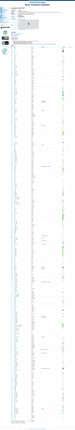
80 (11, 351)
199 (11, 273)
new (14, 180)
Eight (15, 91)
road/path (15, 209)
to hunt (15, 321)
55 (11, 408)
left (14, 147)
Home (2, 7)
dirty (14, 77)
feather (15, 102)
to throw (15, 362)
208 (11, 103)
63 (11, 170)
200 (11, 119)
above (15, 48)
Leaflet (19, 28)
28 (11, 280)
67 (11, 339)
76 (11, 329)
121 (11, 217)
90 (11, 297)
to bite (15, 278)
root (14, 210)
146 (11, 52)
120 (11, 245)
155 (11, 155)
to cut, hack (15, 294)
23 (11, 64)
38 (11, 284)
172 (11, 287)
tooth (15, 373)
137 (11, 279)
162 (11, 192)
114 (11, 146)
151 (11, 125)
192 (11, 50)
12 (11, 233)
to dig (15, 297)
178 (11, 256)
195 (11, 187)
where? (15, 396)
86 (11, 312)
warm (15, 382)
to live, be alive (16, 329)
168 (11, 76)
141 (11, 391)
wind (15, 405)
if (14, 141)
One (14, 193)
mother (15, 167)
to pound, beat (16, 333)
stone (15, 245)
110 (11, 241)
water (15, 383)
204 (11, 91)
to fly (15, 311)
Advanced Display (4, 17)
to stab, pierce (16, 354)
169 (11, 414)
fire (14, 104)
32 (11, 372)
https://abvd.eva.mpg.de (32, 0)
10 (11, 77)
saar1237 (27, 11)
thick (15, 267)
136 (11, 405)
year (14, 414)
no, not (15, 187)
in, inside (15, 142)
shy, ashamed (16, 228)
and (14, 50)
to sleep (15, 346)
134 (11, 277)
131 (11, 71)
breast (15, 68)
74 (11, 323)
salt (14, 214)
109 (11, 166)
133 (11, 204)
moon (15, 165)
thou (14, 271)
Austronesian (39, 0)
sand (15, 217)
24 (11, 133)
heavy (15, 134)
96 (11, 79)
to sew (15, 339)
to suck (15, 357)
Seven (15, 221)
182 (11, 140)
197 (11, 193)
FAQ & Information (4, 10)
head (15, 133)
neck (15, 174)
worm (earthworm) (16, 413)
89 (11, 318)
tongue (15, 372)
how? (15, 136)
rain (14, 204)
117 (11, 121)
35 (11, 367)
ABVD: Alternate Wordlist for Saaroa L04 (17, 33)
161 (11, 228)
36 (11, 349)
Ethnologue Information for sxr (16, 34)
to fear (15, 307)
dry (14, 82)
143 (11, 104)
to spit (15, 349)
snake (15, 240)
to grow (15, 312)
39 (11, 290)
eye (14, 95)
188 (11, 392)
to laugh (15, 327)
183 (11, 271)
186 (11, 419)
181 (11, 396)
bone (15, 65)
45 (11, 95)
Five (14, 109)
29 (11, 348)
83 (11, 369)
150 (11, 415)
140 (11, 82)
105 (11, 246)
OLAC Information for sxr (15, 35)
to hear (15, 313)
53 (11, 203)
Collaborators (3, 9)
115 (11, 210)
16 (11, 143)
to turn (15, 365)
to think (15, 361)
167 (11, 181)
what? (15, 392)
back (15, 55)
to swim (15, 360)
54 (11, 160)
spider (15, 241)
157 (11, 267)
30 (11, 168)
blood (15, 64)
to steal (15, 356)
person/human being (17, 203)
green (15, 125)
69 (11, 321)
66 (11, 363)
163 (11, 180)
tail (14, 246)
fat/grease (15, 98)
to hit (15, 316)
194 (11, 136)
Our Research (3, 12)
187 (11, 265)
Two (14, 378)
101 (11, 311)
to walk (15, 368)
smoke (15, 238)
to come (15, 288)
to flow (15, 308)
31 (11, 373)
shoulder (15, 227)
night (15, 181)
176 (11, 58)
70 (11, 340)
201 (11, 109)
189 (11, 400)
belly (15, 57)
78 (11, 294)
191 (11, 49)
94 (11, 362)
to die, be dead (16, 296)
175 (11, 48)
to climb (15, 287)
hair (14, 126)
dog (14, 79)
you (14, 419)
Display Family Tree (4, 22)
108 (11, 159)
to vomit (15, 367)
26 (11, 126)
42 (11, 357)
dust (14, 84)
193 (11, 141)
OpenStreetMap (20, 29)
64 (11, 334)
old (14, 192)
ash (14, 52)
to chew (15, 284)
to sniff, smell (16, 348)
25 (11, 174)
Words (2, 15)
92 (11, 330)
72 (11, 316)
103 (11, 161)
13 (11, 55)
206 (11, 248)
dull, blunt (15, 83)
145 (11, 238)
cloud (15, 71)
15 (11, 65)
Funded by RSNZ (5, 46)
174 (11, 142)
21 (11, 361)
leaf (14, 146)
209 (11, 197)
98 (11, 90)
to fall (15, 306)
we (14, 386)
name (15, 170)
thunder (15, 277)
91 (11, 283)
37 (11, 304)
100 (11, 406)
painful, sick (16, 201)
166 (11, 74)
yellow (15, 415)
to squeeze (15, 353)
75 (11, 296)
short (15, 226)
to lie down (15, 328)
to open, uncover (16, 330)
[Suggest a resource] (15, 36)
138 (11, 382)
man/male (15, 160)
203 (11, 222)
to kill (15, 323)
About (2, 8)
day (14, 76)
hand (15, 127)
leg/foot (15, 149)
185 (11, 386)
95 (11, 306)
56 (11, 70)
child (15, 70)
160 (11, 201)
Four (15, 119)
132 (11, 114)
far (14, 97)
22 (11, 307)
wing (15, 406)
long (14, 155)
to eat (15, 304)
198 (11, 378)
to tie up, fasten (16, 363)
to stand (15, 355)
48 (11, 346)
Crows (42, 0)
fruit (14, 121)
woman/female (16, 408)
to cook (15, 290)
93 (11, 333)
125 (11, 214)
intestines (15, 143)
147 (11, 63)
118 (11, 124)
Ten (14, 248)
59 (11, 167)
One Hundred (16, 197)
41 (11, 278)
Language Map (3, 18)
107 (11, 413)
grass (15, 124)
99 (11, 102)
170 (11, 395)
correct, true (16, 74)
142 (11, 134)
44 (11, 313)
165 (11, 56)
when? (15, 395)
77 (11, 336)
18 (11, 68)
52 (11, 355)
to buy (15, 283)
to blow (15, 279)
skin (14, 233)
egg (14, 90)
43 (11, 85)
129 (11, 165)
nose (15, 188)
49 (11, 328)
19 (11, 227)
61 (11, 135)
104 (11, 98)
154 (11, 226)
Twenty (15, 374)
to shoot (15, 340)
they (14, 265)
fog (14, 114)
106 (11, 240)
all (14, 49)
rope (14, 211)
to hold (15, 320)
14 (11, 57)
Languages (3, 14)
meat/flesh (15, 161)
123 (11, 308)
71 (11, 354)
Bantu (45, 0)
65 (11, 211)
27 (11, 188)
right (14, 208)
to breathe (15, 280)
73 (11, 356)
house (15, 135)
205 (11, 183)
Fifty (14, 103)
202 (11, 231)
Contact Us (3, 11)
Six (14, 231)
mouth (15, 168)
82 (11, 83)
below (15, 58)
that (14, 256)
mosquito (15, 166)
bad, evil (15, 56)
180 (11, 97)
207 (11, 374)
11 (11, 84)
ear (14, 85)
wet (14, 391)
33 (11, 327)
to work (15, 369)
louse (15, 159)
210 (11, 198)
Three (15, 273)
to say (15, 334)
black (15, 63)
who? (15, 400)
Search (2, 16)
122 (11, 383)
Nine (15, 185)
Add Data (2, 20)
